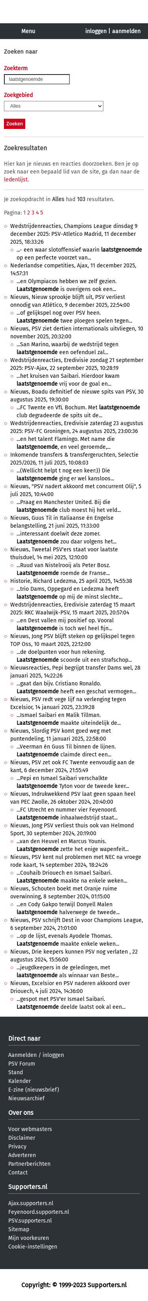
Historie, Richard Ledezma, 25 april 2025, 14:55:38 (71, 581)
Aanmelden (22, 1055)
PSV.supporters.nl (30, 1220)
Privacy (17, 1146)
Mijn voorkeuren (28, 1238)
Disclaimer (21, 1138)
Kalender (19, 1081)
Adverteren (22, 1155)
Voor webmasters (30, 1129)
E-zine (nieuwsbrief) (33, 1089)
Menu (28, 31)
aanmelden (126, 31)
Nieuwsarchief (26, 1098)
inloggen (96, 31)
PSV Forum (21, 1063)
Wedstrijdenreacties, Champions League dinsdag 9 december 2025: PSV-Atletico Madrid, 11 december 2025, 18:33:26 (73, 234)
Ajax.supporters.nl (30, 1203)
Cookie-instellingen (32, 1246)
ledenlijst (16, 179)
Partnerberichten (29, 1164)
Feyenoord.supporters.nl (38, 1212)
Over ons (20, 1112)
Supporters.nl (27, 1187)
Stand (15, 1072)
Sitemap (18, 1229)
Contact (18, 1172)
